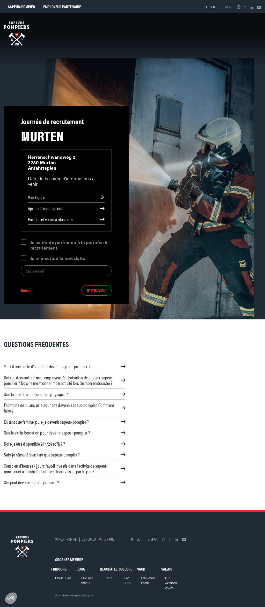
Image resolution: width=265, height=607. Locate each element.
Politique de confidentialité (81, 595)
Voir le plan (36, 197)
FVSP (145, 583)
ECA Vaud (148, 577)
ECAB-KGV (63, 577)
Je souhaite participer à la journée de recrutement (69, 244)
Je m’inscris (96, 291)
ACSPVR (171, 583)
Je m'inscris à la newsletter (58, 258)
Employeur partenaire (62, 7)
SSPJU (85, 583)
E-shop (228, 6)
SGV (126, 577)
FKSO (127, 583)
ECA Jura (87, 577)
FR (204, 6)
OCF (168, 577)
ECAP (108, 577)
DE (213, 6)
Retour (26, 290)
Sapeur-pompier (21, 7)
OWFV (169, 588)
